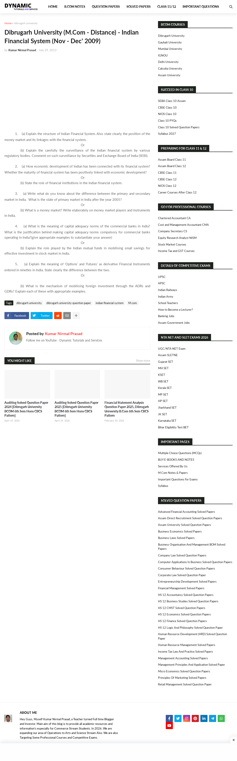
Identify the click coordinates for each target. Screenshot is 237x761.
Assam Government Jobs (174, 322)
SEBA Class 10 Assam (172, 101)
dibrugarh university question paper (68, 303)
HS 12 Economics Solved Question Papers (184, 614)
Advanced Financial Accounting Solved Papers (186, 511)
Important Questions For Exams (178, 479)
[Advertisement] (77, 89)
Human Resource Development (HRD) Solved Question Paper (192, 636)
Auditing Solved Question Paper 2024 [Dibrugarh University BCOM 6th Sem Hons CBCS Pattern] (26, 409)
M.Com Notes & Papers (173, 472)
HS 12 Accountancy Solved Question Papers (185, 595)
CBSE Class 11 (167, 172)
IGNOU (163, 55)
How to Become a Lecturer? (175, 309)
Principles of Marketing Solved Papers (182, 677)
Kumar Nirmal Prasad (63, 333)
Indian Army (165, 296)
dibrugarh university (26, 23)
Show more (143, 360)
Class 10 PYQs (167, 120)
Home (8, 23)
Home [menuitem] (53, 6)
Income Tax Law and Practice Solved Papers (185, 651)
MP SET (163, 394)
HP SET (163, 401)
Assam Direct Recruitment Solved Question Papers (190, 518)
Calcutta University (170, 68)
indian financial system (110, 303)
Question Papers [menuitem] (106, 6)
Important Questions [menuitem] (201, 6)
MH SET (163, 368)
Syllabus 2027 (167, 133)
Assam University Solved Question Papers (184, 525)
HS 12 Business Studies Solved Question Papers (188, 601)
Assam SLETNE (168, 355)
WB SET (163, 381)
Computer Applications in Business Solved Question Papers (195, 562)
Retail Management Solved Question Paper (185, 684)
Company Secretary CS (172, 231)
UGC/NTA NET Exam (172, 348)
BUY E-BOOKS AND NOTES (176, 459)
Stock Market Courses (172, 244)
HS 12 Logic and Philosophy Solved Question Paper (190, 627)
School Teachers (168, 303)
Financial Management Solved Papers (181, 588)
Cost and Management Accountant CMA (183, 224)
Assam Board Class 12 (172, 166)
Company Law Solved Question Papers (182, 555)
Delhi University (168, 62)
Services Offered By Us (173, 466)
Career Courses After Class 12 (177, 192)
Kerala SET (165, 388)
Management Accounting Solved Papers (183, 658)
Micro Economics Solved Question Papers (184, 671)
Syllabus (163, 486)
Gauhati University (170, 42)
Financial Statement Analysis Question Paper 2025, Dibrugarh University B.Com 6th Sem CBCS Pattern (127, 409)
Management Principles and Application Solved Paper (191, 664)
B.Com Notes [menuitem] (74, 6)
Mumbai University (170, 49)
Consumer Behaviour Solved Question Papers (186, 568)
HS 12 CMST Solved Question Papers (181, 608)
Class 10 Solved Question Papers (178, 127)
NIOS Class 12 (167, 185)
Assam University (169, 75)
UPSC (162, 277)
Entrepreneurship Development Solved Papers (187, 581)
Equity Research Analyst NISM (177, 238)
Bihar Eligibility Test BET (173, 427)
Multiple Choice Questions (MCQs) (179, 453)
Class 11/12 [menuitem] (166, 6)
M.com (132, 303)
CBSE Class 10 (167, 107)
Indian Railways (167, 290)
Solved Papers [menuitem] (138, 6)
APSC (161, 283)
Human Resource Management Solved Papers (186, 645)
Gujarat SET (165, 361)
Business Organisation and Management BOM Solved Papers (191, 547)
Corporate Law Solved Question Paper (182, 575)
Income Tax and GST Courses (176, 251)
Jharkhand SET (167, 407)
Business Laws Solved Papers (176, 538)
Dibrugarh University (171, 35)
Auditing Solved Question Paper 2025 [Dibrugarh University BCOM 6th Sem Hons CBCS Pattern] (76, 409)
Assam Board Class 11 (172, 159)
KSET (161, 375)
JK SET (162, 414)
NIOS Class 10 (167, 114)
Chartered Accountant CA (174, 218)
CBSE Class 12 (167, 179)
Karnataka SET (167, 420)
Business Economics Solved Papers (180, 531)
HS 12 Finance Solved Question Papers (182, 621)
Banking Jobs (166, 316)
